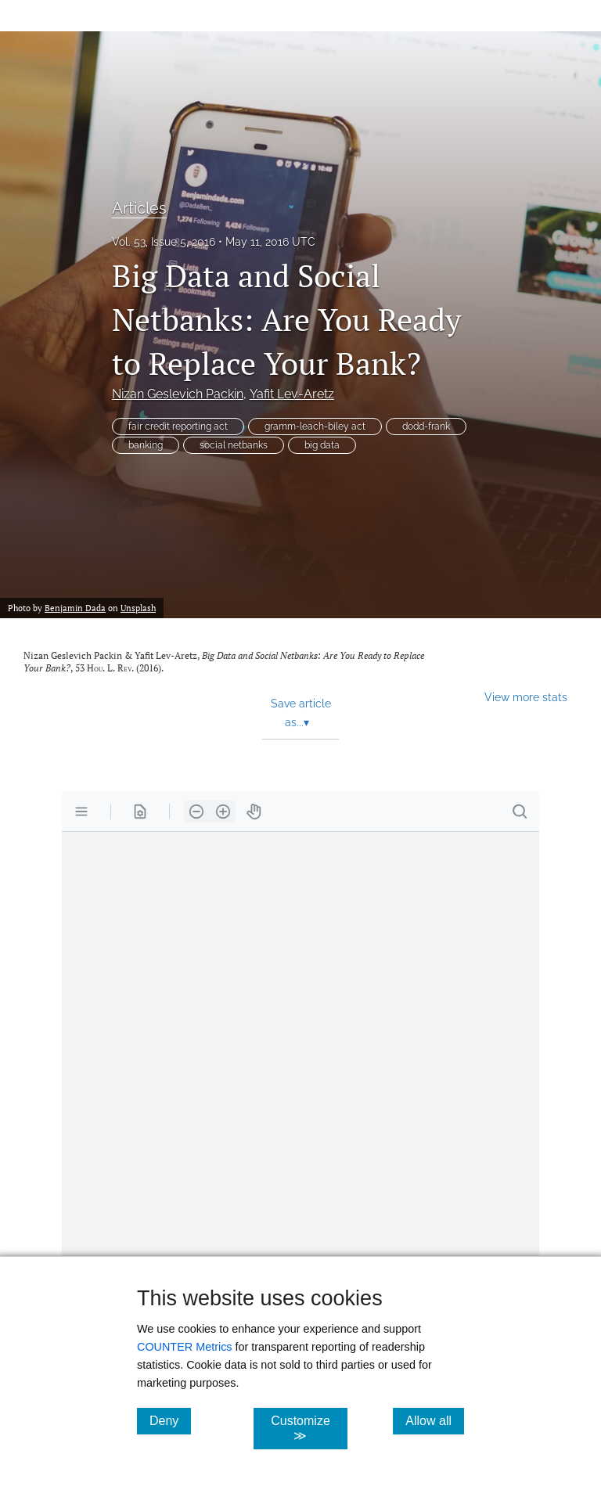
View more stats (525, 697)
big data (322, 445)
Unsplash (138, 608)
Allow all (434, 1420)
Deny (170, 1420)
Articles (139, 208)
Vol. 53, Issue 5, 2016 (163, 242)
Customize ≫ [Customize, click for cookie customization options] (309, 1428)
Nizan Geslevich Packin (177, 394)
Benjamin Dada (75, 608)
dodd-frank (426, 426)
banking (145, 445)
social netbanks (234, 445)
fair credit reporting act (178, 426)
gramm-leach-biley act (315, 426)
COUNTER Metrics (184, 1347)
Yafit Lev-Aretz (292, 394)
